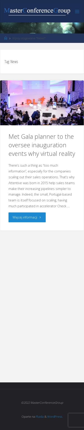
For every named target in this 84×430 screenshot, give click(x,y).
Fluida (39, 417)
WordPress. (55, 417)
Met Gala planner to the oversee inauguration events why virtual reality (42, 145)
